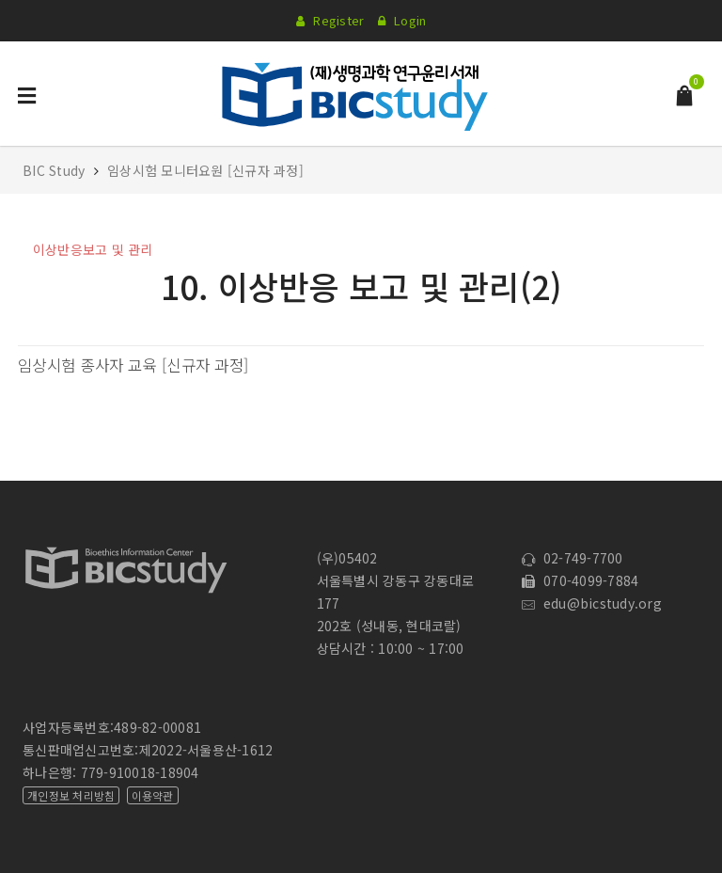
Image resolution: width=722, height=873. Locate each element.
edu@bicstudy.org (592, 603)
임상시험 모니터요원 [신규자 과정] (205, 170)
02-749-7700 (572, 557)
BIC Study (56, 170)
